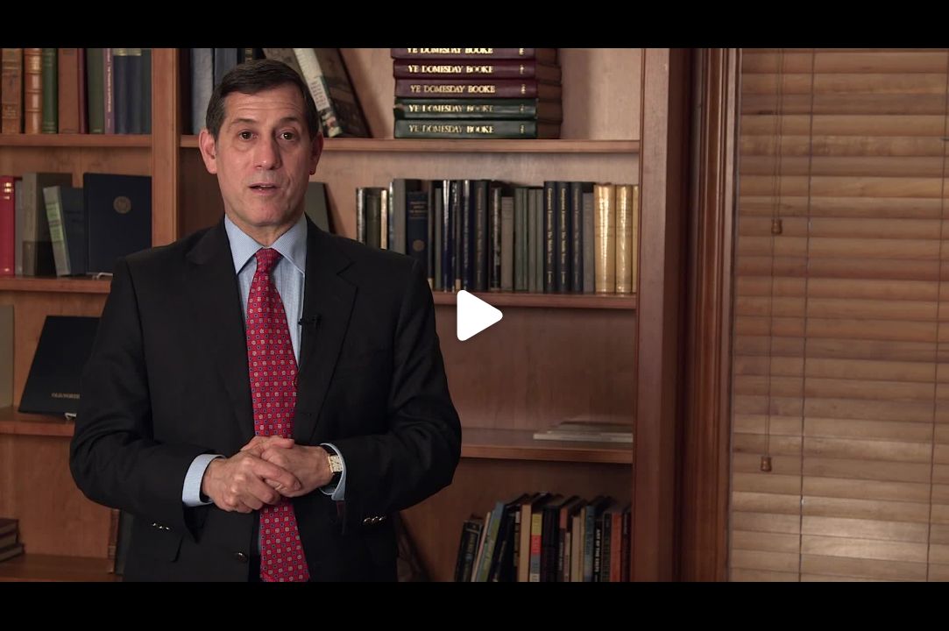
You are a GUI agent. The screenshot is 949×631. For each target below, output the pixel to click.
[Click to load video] (474, 315)
